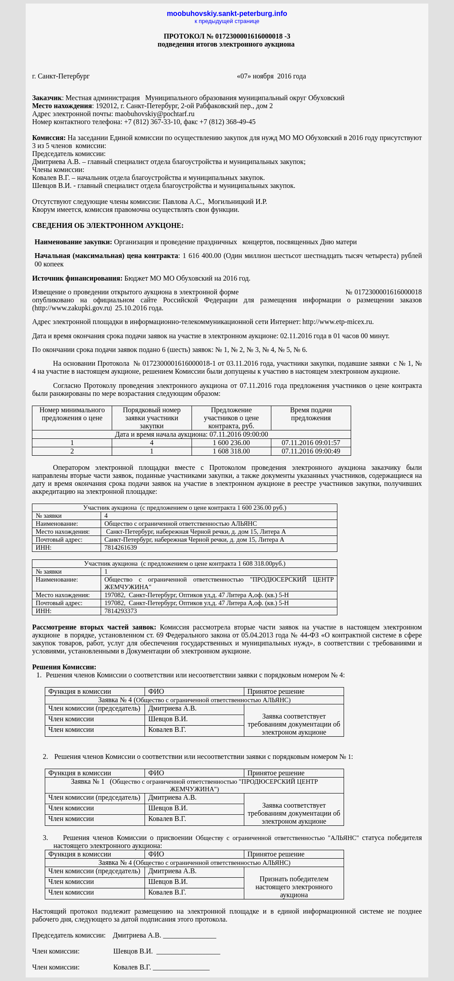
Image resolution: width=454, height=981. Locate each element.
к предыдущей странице (227, 21)
